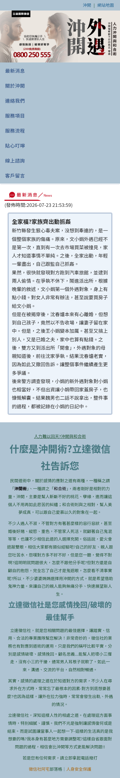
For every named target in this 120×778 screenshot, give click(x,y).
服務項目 (15, 115)
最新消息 (15, 70)
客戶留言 (15, 175)
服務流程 (15, 130)
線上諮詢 (15, 160)
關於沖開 (15, 85)
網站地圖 (105, 5)
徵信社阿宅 (39, 769)
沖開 (87, 5)
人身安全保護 (78, 769)
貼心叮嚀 (15, 145)
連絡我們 (15, 100)
